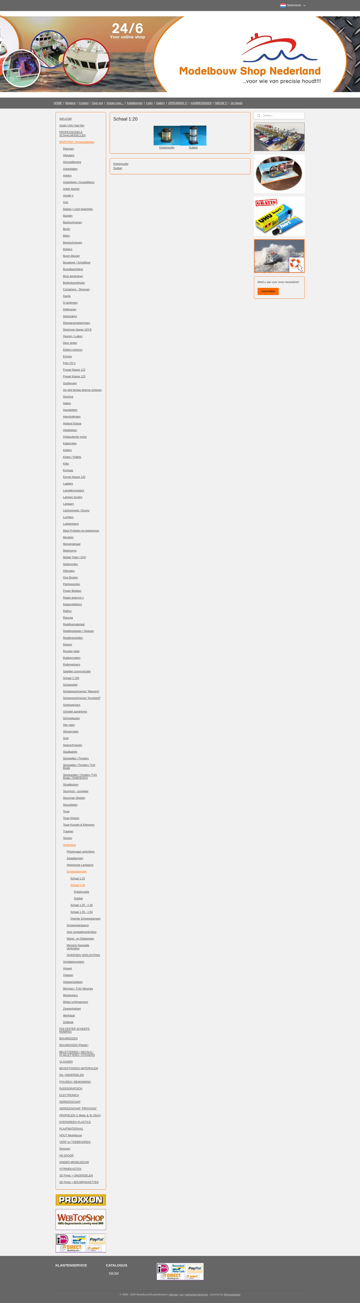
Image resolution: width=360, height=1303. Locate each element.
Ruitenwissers (71, 664)
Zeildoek (68, 1022)
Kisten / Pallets (72, 457)
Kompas (68, 470)
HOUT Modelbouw (70, 1135)
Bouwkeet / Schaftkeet (76, 262)
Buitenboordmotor (74, 282)
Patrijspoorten (71, 584)
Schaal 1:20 (77, 885)
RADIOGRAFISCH (70, 1088)
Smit (66, 738)
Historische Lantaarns (80, 865)
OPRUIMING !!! (177, 103)
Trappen (68, 831)
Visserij (67, 968)
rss (181, 1294)
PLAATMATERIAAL (71, 1128)
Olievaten (69, 571)
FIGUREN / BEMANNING (75, 1082)
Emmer (67, 356)
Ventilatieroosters (73, 961)
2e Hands (236, 103)
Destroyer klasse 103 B (77, 329)
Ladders (68, 483)
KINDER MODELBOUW (74, 1162)
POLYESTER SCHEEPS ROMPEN (74, 1030)
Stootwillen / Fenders (76, 758)
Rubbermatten (72, 658)
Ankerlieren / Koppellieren (79, 182)
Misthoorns (70, 550)
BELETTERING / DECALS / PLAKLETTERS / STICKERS (77, 1053)
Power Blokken (72, 591)
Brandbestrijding (73, 269)
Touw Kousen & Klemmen (79, 824)
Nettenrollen (70, 564)
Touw (66, 811)
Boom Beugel (71, 256)
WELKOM (65, 119)
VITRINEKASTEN (70, 1169)
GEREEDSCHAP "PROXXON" (78, 1108)
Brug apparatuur (73, 276)
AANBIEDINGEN (201, 103)
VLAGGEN (66, 1061)
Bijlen (66, 235)
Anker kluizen (71, 189)
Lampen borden (72, 497)
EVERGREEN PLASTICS (75, 1122)
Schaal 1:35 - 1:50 (81, 912)
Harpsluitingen (72, 416)
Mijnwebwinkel (232, 1294)
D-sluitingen (70, 302)
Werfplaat (69, 1015)
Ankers (67, 175)
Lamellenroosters (73, 490)
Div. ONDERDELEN (71, 1075)
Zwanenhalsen (72, 1008)
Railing (67, 611)
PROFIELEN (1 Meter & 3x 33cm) (80, 1115)
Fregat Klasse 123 (74, 376)
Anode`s (68, 195)
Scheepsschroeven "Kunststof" (82, 698)
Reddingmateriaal (74, 624)
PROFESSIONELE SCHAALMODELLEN (72, 134)
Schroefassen (71, 718)
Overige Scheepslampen (85, 918)
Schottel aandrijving (75, 711)
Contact (83, 103)
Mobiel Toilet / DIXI (74, 557)
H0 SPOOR (66, 1155)
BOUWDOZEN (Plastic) (73, 1045)
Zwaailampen (75, 858)
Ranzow (68, 617)
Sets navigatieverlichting (81, 932)
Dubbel (193, 147)
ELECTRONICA (69, 1095)
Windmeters (70, 995)
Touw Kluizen (71, 818)
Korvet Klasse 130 (74, 477)
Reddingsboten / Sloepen (78, 631)
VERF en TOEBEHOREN (75, 1142)
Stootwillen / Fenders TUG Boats (79, 767)
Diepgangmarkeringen (76, 323)
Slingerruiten (71, 731)
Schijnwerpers (71, 705)
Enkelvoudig (166, 147)
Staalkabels (70, 751)
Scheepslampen (77, 871)
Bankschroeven (72, 222)
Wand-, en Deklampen (80, 938)
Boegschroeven (72, 242)
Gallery (160, 103)
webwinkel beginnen (196, 1294)
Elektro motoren (73, 349)
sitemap (173, 1294)
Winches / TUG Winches (78, 988)
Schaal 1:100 (71, 678)
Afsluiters (68, 155)
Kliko (66, 463)
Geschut (68, 396)
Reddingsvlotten (73, 638)
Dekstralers (70, 316)
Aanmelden (268, 291)
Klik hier (114, 1273)
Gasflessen (70, 383)
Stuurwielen (70, 804)
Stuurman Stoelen (74, 798)
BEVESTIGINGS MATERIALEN (78, 1068)
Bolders (68, 249)
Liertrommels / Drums (76, 510)
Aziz (65, 202)
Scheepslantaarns (78, 925)
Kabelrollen (70, 443)
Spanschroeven (72, 745)
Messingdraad (71, 544)
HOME (58, 103)
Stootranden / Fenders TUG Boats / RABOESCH (80, 776)
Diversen (68, 148)
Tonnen (67, 838)
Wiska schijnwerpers (75, 1002)
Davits (67, 296)
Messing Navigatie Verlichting (78, 947)
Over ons (97, 103)
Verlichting (69, 845)
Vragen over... (115, 103)
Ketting (67, 450)
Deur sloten (70, 343)
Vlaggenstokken (73, 982)
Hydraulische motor (75, 436)
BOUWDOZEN (68, 1038)
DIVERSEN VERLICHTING (83, 955)
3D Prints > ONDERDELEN (76, 1175)
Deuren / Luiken (73, 336)
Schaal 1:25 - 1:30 (81, 905)
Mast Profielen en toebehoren (81, 530)
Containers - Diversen (76, 289)
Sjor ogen (69, 725)
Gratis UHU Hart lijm (71, 125)
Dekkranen (69, 309)
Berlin (66, 229)
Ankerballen (70, 169)
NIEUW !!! (221, 103)
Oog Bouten (70, 577)
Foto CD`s (69, 363)
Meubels (68, 537)
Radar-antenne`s (73, 597)
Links (149, 103)
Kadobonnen (135, 103)
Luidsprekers (71, 523)
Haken (67, 403)
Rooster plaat (71, 651)
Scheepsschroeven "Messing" (81, 691)
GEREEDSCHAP (70, 1102)
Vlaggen (68, 975)
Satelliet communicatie (77, 671)
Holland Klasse (72, 423)
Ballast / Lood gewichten (78, 209)
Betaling (70, 103)
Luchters (68, 517)
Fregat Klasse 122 (74, 369)
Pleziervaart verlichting (81, 851)
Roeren (67, 644)
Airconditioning (72, 162)
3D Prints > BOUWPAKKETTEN (79, 1182)
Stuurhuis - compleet (75, 791)
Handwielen (70, 410)
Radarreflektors (72, 604)
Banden (68, 215)
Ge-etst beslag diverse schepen (82, 390)
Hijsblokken (70, 430)
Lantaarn (68, 503)
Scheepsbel (70, 684)
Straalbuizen (71, 784)
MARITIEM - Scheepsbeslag (76, 142)
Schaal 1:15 (77, 878)
